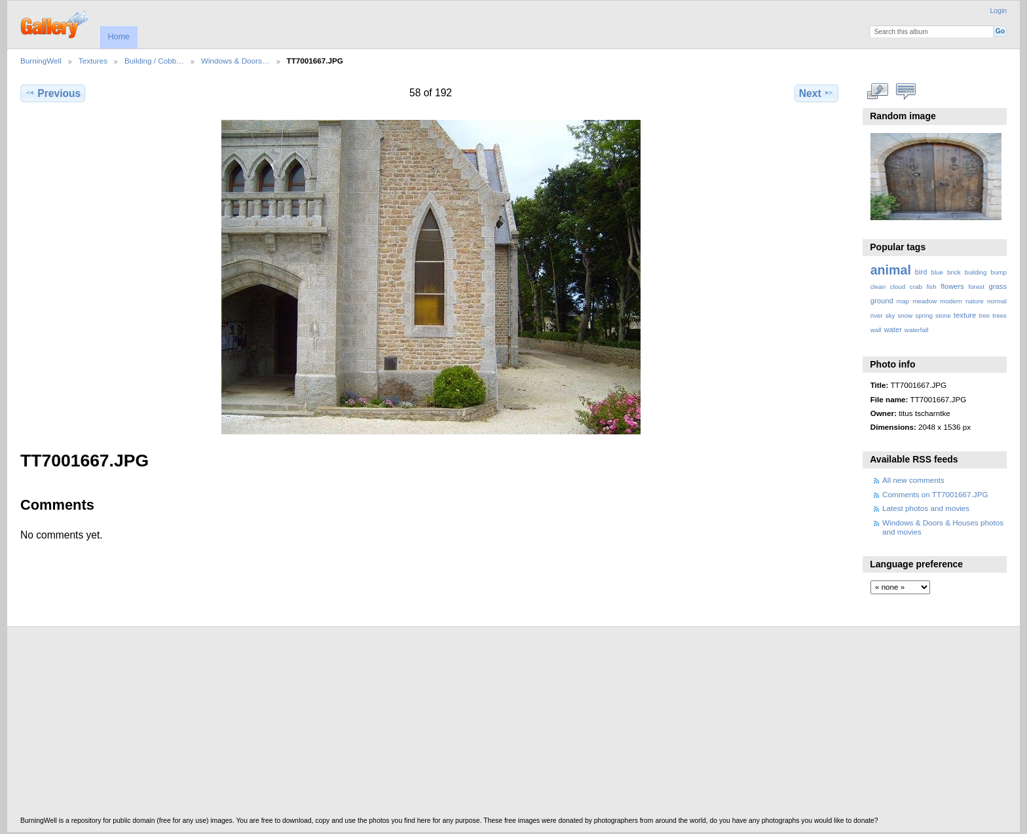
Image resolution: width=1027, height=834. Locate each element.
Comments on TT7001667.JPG (935, 494)
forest (976, 286)
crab (916, 286)
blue (937, 272)
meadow (924, 301)
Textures (93, 60)
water (893, 329)
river (876, 315)
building (976, 272)
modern (951, 301)
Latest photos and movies (925, 508)
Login (998, 10)
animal (890, 270)
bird (921, 272)
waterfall (917, 329)
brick (954, 272)
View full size (877, 92)
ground (881, 301)
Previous (53, 93)
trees (999, 315)
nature (974, 301)
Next (816, 93)
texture (965, 315)
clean (878, 286)
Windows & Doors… (235, 60)
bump (998, 272)
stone (943, 315)
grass (998, 286)
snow (904, 315)
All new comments (913, 480)
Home (118, 36)
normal (997, 301)
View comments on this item (905, 92)
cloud (897, 286)
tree (984, 315)
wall (876, 329)
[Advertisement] (413, 725)
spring (924, 315)
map (903, 301)
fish (931, 286)
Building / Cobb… (154, 60)
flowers (952, 286)
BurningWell (41, 60)
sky (890, 315)
